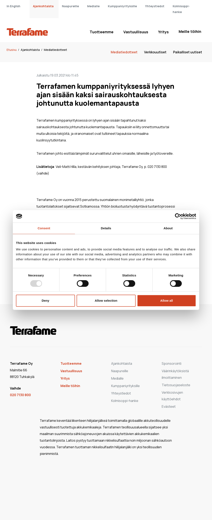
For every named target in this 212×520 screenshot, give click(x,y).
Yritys (163, 31)
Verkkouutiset (155, 52)
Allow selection (106, 300)
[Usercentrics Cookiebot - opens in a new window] (178, 216)
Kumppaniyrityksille (122, 6)
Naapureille (70, 6)
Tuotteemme (101, 31)
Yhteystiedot (154, 6)
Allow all (166, 300)
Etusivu (12, 50)
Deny (45, 300)
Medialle (93, 6)
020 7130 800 (20, 395)
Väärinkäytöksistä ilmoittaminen (175, 374)
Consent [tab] (44, 228)
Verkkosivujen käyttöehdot (172, 395)
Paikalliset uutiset (187, 52)
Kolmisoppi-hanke (124, 400)
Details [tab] (106, 228)
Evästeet (169, 406)
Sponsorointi (171, 363)
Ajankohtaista (43, 6)
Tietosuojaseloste (176, 385)
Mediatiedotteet (55, 50)
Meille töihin (190, 31)
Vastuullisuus (135, 31)
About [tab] (168, 228)
